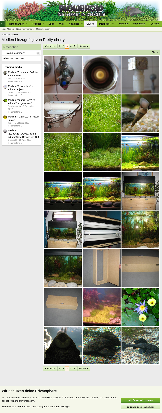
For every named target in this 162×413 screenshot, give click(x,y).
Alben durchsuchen (13, 58)
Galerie (90, 23)
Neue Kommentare (25, 29)
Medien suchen (43, 29)
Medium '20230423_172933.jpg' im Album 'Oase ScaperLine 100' (23, 133)
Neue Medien (8, 29)
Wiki (61, 23)
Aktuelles (74, 23)
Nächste (82, 46)
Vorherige (51, 46)
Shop (52, 23)
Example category (15, 53)
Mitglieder (104, 23)
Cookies (34, 397)
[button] (18, 24)
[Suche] (154, 24)
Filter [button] (154, 52)
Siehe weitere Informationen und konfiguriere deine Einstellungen (36, 406)
